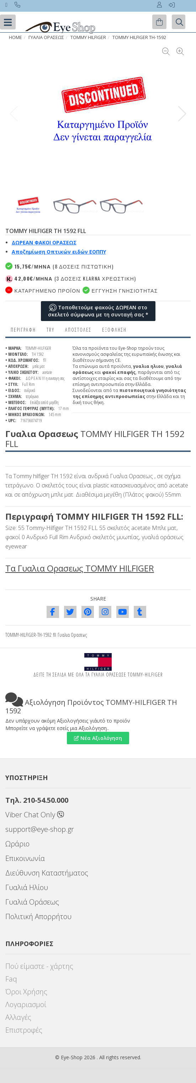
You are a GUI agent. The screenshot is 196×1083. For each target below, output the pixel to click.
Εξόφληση (114, 329)
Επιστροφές (23, 1030)
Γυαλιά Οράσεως (32, 902)
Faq (11, 979)
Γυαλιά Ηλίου (26, 887)
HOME (15, 37)
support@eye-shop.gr (39, 829)
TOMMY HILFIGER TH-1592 (139, 37)
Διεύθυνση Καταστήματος (46, 873)
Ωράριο (17, 844)
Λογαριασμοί (25, 1004)
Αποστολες (78, 329)
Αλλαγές (18, 1017)
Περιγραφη (23, 329)
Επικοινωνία (25, 858)
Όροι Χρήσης (26, 991)
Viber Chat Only (34, 814)
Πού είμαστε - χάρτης (39, 966)
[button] (182, 114)
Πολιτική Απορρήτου (38, 916)
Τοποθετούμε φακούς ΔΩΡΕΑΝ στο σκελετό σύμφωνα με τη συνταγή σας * (98, 311)
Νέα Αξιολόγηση (98, 738)
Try (50, 329)
